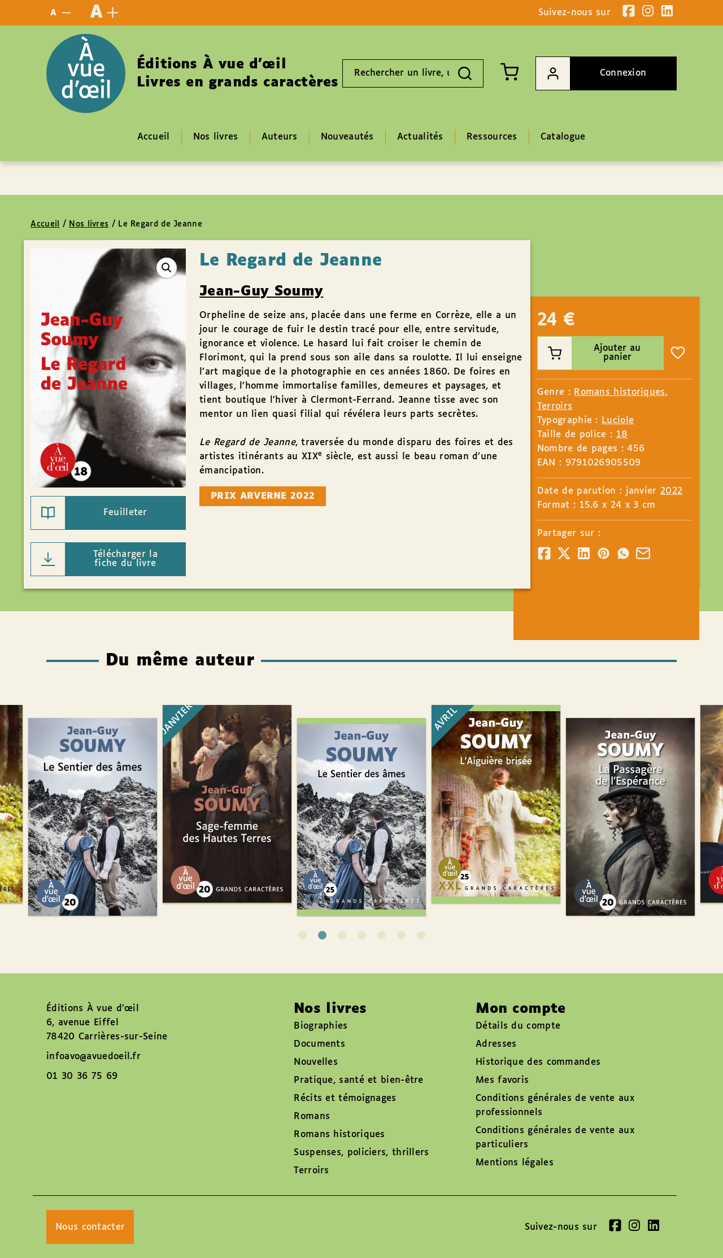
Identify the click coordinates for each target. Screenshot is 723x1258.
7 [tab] (421, 935)
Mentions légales (515, 1163)
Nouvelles (316, 1062)
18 (622, 434)
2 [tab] (322, 935)
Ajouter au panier (589, 353)
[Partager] (544, 553)
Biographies (320, 1026)
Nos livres (88, 224)
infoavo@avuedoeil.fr (93, 1056)
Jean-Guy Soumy (261, 291)
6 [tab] (401, 935)
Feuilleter (89, 513)
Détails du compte (518, 1026)
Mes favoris (502, 1080)
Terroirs (554, 406)
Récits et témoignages (345, 1098)
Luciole (618, 420)
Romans (312, 1116)
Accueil (45, 224)
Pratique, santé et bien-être (358, 1080)
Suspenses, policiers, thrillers (361, 1152)
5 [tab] (381, 935)
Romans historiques (619, 392)
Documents (319, 1044)
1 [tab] (302, 935)
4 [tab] (362, 935)
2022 (671, 491)
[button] (166, 268)
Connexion (591, 73)
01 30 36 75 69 (81, 1076)
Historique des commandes (538, 1062)
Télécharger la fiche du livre (94, 559)
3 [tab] (342, 935)
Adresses (496, 1044)
